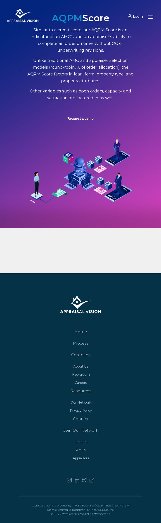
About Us (80, 366)
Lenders (80, 442)
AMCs (80, 450)
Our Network (81, 402)
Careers (81, 383)
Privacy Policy (81, 411)
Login (135, 16)
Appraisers (81, 458)
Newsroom (81, 375)
